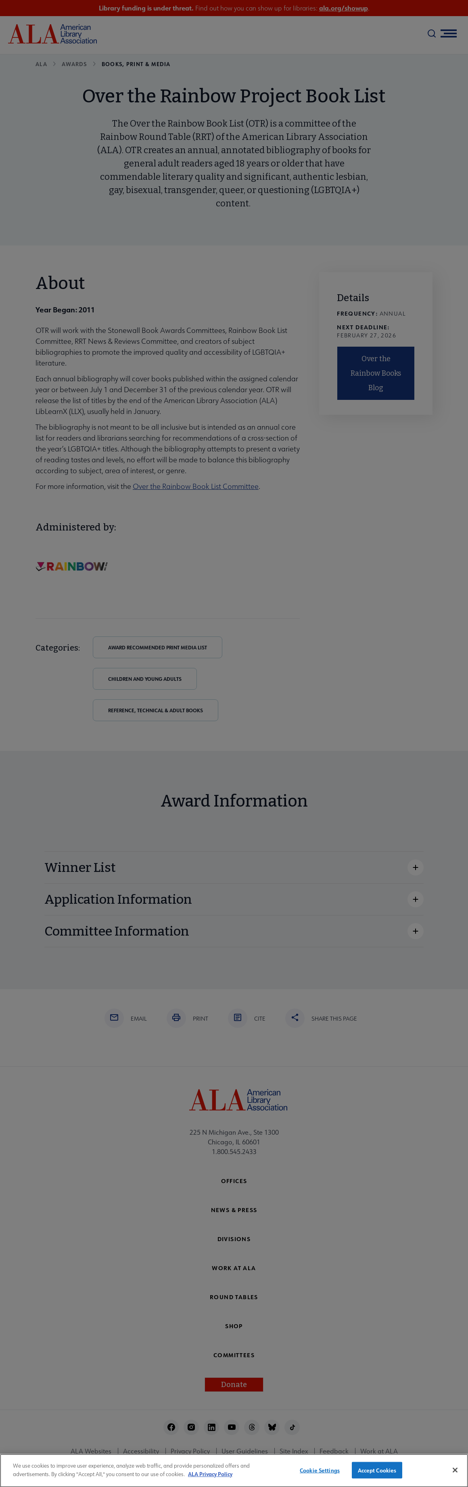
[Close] (455, 1474)
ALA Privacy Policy (210, 1478)
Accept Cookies (377, 1474)
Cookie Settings (320, 1474)
